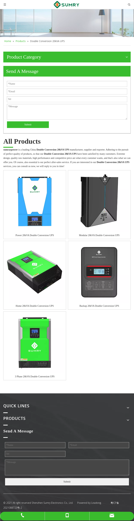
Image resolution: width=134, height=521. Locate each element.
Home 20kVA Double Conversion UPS (35, 306)
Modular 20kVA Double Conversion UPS (99, 235)
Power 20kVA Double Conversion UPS (35, 235)
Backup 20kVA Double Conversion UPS (99, 306)
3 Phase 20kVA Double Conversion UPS (34, 376)
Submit (27, 124)
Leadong (96, 502)
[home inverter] (67, 23)
